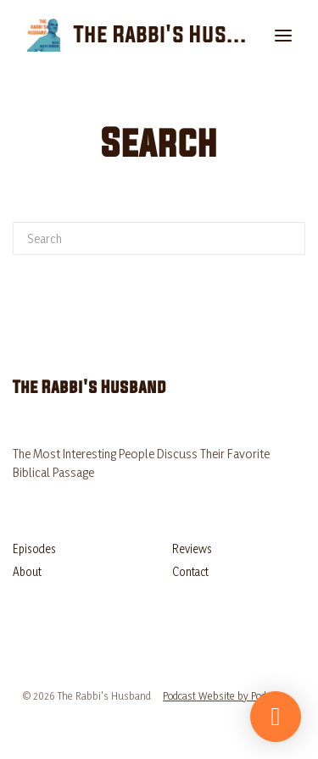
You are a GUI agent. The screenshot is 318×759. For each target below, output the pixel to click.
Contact (190, 571)
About (27, 571)
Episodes (34, 548)
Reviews (192, 548)
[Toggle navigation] (283, 35)
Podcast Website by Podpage (225, 695)
